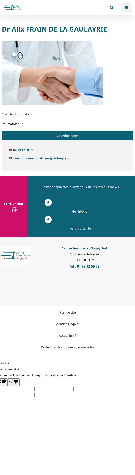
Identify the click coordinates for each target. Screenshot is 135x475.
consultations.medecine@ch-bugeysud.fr (44, 158)
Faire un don (13, 204)
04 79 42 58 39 (23, 150)
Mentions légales (68, 324)
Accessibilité (67, 336)
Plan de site (67, 312)
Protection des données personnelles (67, 347)
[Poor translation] (14, 382)
